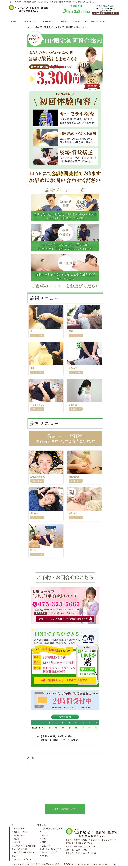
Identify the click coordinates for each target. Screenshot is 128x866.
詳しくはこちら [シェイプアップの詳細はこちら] (37, 409)
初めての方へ (30, 21)
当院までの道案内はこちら (65, 809)
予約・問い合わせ (97, 21)
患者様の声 (47, 21)
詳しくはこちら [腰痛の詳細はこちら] (37, 372)
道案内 (64, 21)
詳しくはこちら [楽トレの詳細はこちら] (37, 554)
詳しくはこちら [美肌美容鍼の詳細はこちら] (75, 481)
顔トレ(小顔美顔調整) (51, 849)
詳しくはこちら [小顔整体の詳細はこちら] (37, 517)
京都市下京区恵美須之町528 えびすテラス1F (95, 840)
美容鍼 (43, 856)
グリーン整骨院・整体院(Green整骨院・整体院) (48, 864)
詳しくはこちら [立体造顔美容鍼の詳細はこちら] (37, 481)
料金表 (16, 842)
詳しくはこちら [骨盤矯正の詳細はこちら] (75, 372)
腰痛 (42, 842)
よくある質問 (19, 849)
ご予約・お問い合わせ (23, 846)
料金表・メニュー (80, 21)
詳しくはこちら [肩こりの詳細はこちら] (37, 335)
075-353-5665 (85, 843)
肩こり (43, 835)
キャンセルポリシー (22, 859)
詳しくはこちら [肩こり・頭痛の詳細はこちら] (75, 335)
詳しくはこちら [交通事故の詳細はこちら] (75, 409)
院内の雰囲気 (19, 832)
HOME (13, 21)
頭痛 (42, 839)
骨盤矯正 (44, 846)
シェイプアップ (48, 852)
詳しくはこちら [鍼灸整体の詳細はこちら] (75, 517)
